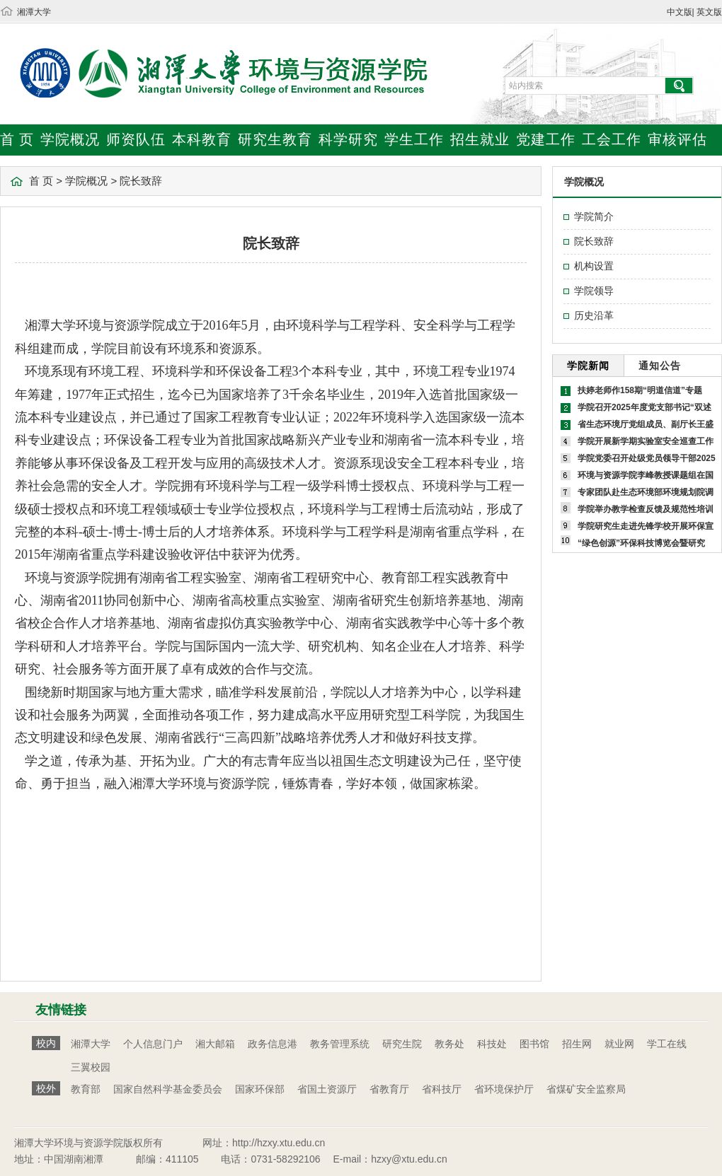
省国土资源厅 (327, 1089)
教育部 (86, 1089)
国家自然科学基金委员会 (167, 1089)
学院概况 (70, 139)
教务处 (449, 1043)
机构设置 (594, 266)
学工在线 (667, 1043)
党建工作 (545, 139)
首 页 (17, 139)
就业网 (619, 1043)
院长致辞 (141, 181)
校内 (46, 1043)
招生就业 (480, 139)
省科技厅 (442, 1089)
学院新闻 (588, 365)
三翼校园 (90, 1067)
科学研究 (348, 139)
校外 (46, 1088)
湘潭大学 (34, 12)
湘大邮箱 (215, 1043)
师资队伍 (136, 139)
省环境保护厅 (504, 1089)
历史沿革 (594, 315)
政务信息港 (272, 1043)
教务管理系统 (339, 1043)
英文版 (709, 12)
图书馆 (534, 1043)
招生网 (577, 1043)
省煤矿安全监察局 (586, 1089)
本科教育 (201, 139)
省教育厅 (389, 1089)
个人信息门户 (153, 1043)
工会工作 (611, 139)
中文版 (679, 12)
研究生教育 (275, 139)
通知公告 (659, 365)
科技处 (492, 1043)
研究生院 (402, 1043)
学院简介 (594, 216)
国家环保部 (260, 1089)
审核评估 (677, 139)
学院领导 (594, 290)
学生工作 (414, 139)
